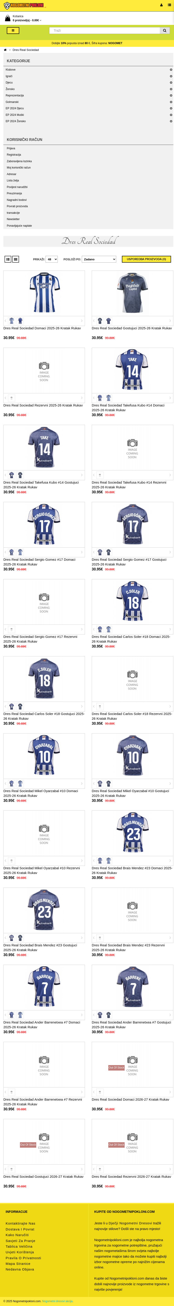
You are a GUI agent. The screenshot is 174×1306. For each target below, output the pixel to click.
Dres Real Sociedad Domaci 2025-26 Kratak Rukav (42, 328)
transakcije (13, 212)
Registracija (14, 154)
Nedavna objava (20, 1269)
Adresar (11, 174)
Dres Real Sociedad (26, 50)
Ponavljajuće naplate (19, 225)
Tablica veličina (19, 1246)
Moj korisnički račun (19, 167)
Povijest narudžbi (17, 187)
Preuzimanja (14, 193)
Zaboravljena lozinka (19, 161)
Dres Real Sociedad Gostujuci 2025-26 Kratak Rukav (132, 328)
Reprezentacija (15, 95)
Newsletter (13, 219)
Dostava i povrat (20, 1229)
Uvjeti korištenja (20, 1252)
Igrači (9, 76)
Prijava (11, 148)
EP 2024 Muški (15, 114)
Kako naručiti (17, 1235)
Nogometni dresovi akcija (57, 1301)
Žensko (10, 89)
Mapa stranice (18, 1264)
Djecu (9, 82)
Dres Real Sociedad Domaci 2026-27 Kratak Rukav (130, 1099)
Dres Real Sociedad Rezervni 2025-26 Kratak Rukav (43, 405)
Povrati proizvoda (17, 206)
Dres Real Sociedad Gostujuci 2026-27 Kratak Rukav (43, 1176)
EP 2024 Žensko (16, 121)
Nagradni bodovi (17, 200)
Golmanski (12, 102)
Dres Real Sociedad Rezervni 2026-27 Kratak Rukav (131, 1176)
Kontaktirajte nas (20, 1223)
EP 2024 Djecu (15, 108)
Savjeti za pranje (20, 1241)
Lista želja (13, 180)
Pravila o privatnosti (23, 1258)
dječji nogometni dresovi (130, 1223)
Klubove (10, 69)
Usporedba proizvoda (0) (146, 259)
